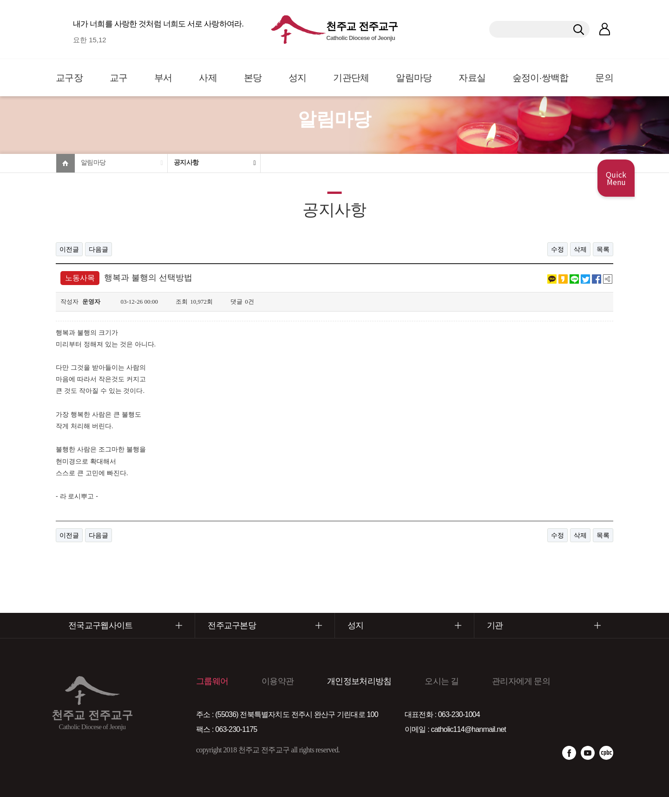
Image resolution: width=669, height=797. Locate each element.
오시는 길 (442, 681)
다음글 (98, 249)
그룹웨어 (212, 681)
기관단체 (351, 77)
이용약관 (278, 681)
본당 (253, 77)
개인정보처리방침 (359, 681)
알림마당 (414, 77)
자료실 (472, 77)
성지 (298, 77)
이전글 (69, 249)
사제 (208, 77)
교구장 (69, 77)
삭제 (580, 249)
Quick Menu (616, 178)
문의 (604, 77)
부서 (163, 77)
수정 (557, 249)
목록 (603, 249)
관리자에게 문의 (521, 681)
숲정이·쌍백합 (540, 77)
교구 (119, 77)
